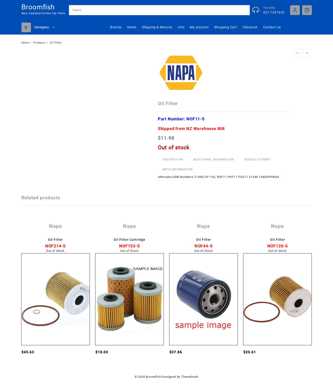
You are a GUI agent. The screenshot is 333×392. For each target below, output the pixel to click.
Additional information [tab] (213, 159)
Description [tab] (172, 159)
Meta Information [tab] (177, 169)
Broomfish (38, 7)
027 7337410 (273, 12)
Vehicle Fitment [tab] (257, 159)
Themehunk (189, 376)
